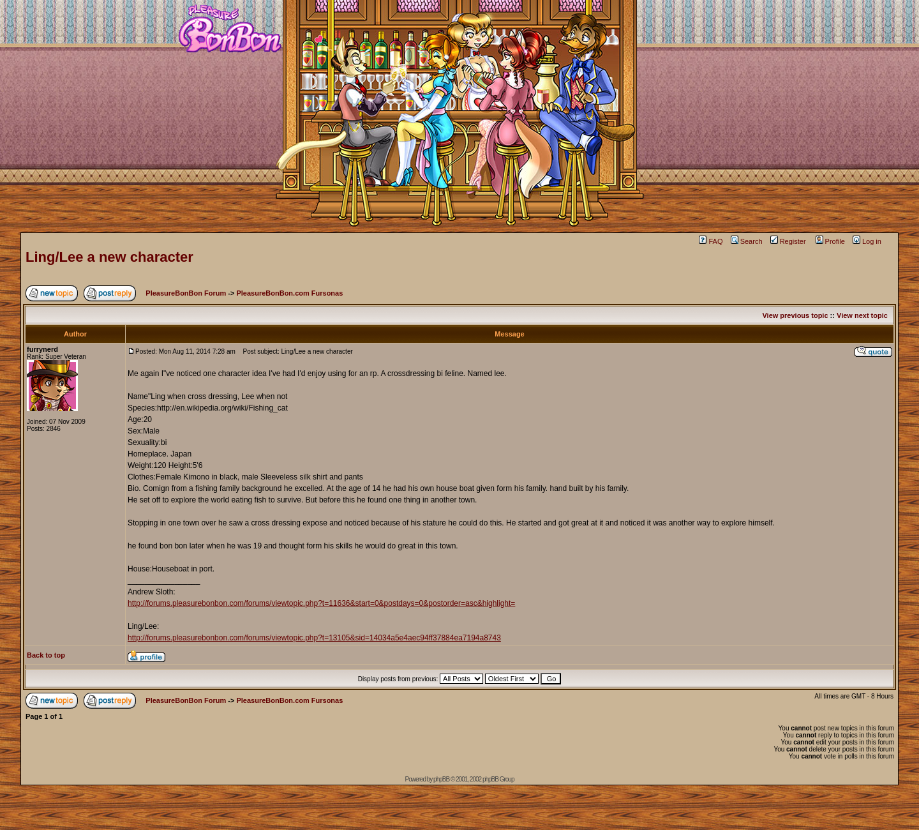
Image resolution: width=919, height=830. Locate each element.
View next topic (862, 315)
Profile (830, 241)
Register (788, 241)
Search (747, 241)
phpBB (441, 779)
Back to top (46, 655)
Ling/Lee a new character (109, 257)
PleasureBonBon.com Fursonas (289, 293)
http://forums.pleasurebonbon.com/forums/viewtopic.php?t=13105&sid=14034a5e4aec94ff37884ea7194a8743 (314, 637)
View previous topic (795, 315)
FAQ (710, 241)
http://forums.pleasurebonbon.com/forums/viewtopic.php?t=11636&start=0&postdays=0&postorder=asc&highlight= (321, 603)
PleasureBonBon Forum (186, 293)
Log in (867, 241)
